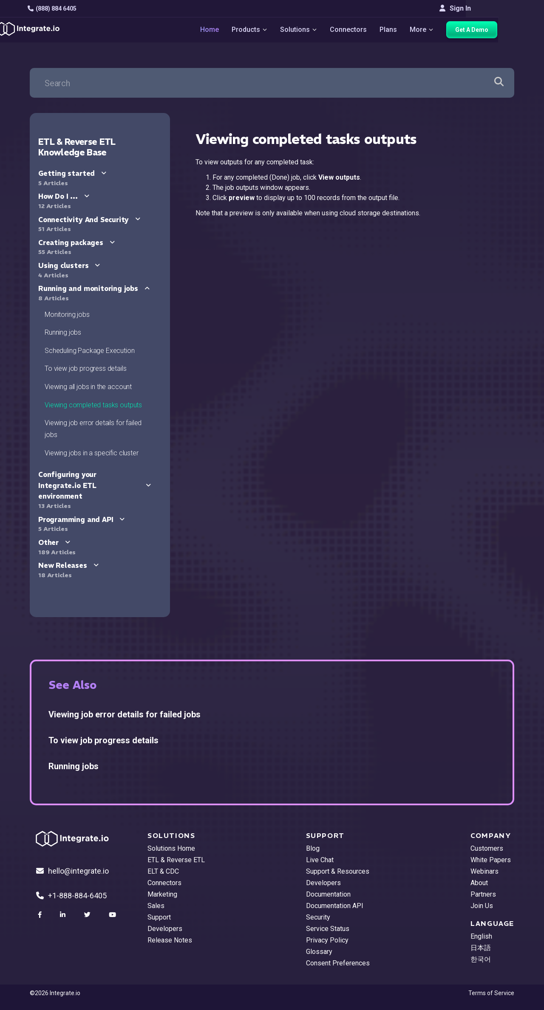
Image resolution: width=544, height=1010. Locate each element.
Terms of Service (491, 993)
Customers (486, 848)
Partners (483, 894)
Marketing (162, 894)
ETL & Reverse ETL (176, 860)
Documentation (328, 894)
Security (318, 917)
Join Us (481, 906)
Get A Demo (495, 30)
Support (159, 917)
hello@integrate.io (72, 870)
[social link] (41, 915)
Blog (313, 848)
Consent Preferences (338, 963)
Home (231, 30)
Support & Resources (337, 871)
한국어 (480, 959)
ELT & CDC (163, 871)
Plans (411, 30)
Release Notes (169, 940)
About (479, 883)
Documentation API (334, 906)
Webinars (484, 871)
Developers (164, 929)
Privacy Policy (327, 940)
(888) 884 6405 (54, 8)
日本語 (480, 948)
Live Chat (320, 860)
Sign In (498, 8)
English (481, 936)
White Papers (490, 860)
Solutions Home (171, 848)
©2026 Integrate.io (55, 993)
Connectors (371, 30)
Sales (155, 906)
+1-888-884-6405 (71, 895)
